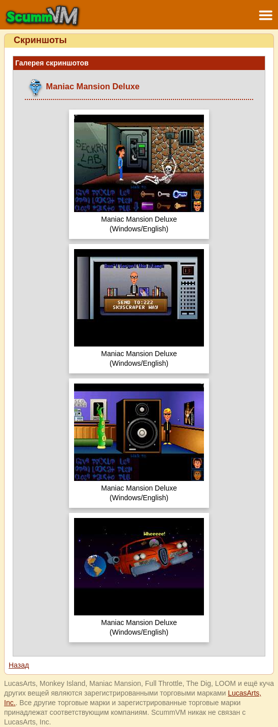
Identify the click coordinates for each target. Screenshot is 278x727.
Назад (19, 665)
